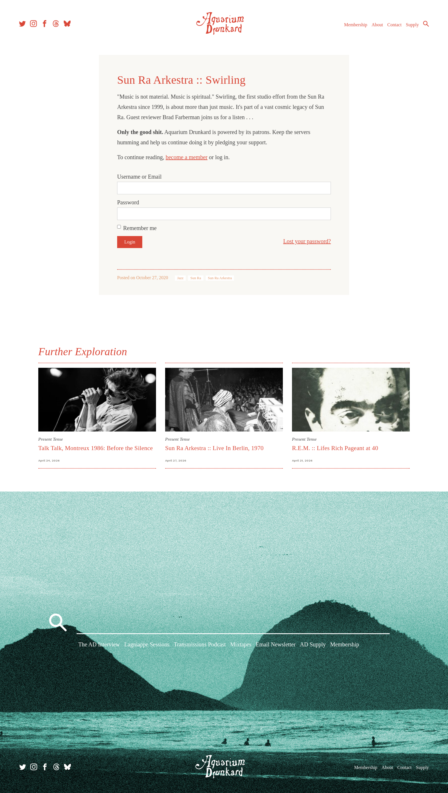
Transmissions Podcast (200, 645)
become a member (187, 157)
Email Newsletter (275, 645)
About (376, 25)
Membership (354, 25)
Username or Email (139, 176)
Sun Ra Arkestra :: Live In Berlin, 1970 (214, 448)
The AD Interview (99, 645)
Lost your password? (307, 241)
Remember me (140, 228)
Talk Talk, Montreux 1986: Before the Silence (95, 448)
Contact (394, 25)
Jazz (180, 278)
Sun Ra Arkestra (220, 278)
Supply (411, 25)
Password (128, 202)
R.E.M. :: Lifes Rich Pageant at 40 (335, 448)
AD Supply (313, 645)
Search (425, 24)
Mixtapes (240, 645)
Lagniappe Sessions (146, 645)
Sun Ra (195, 278)
